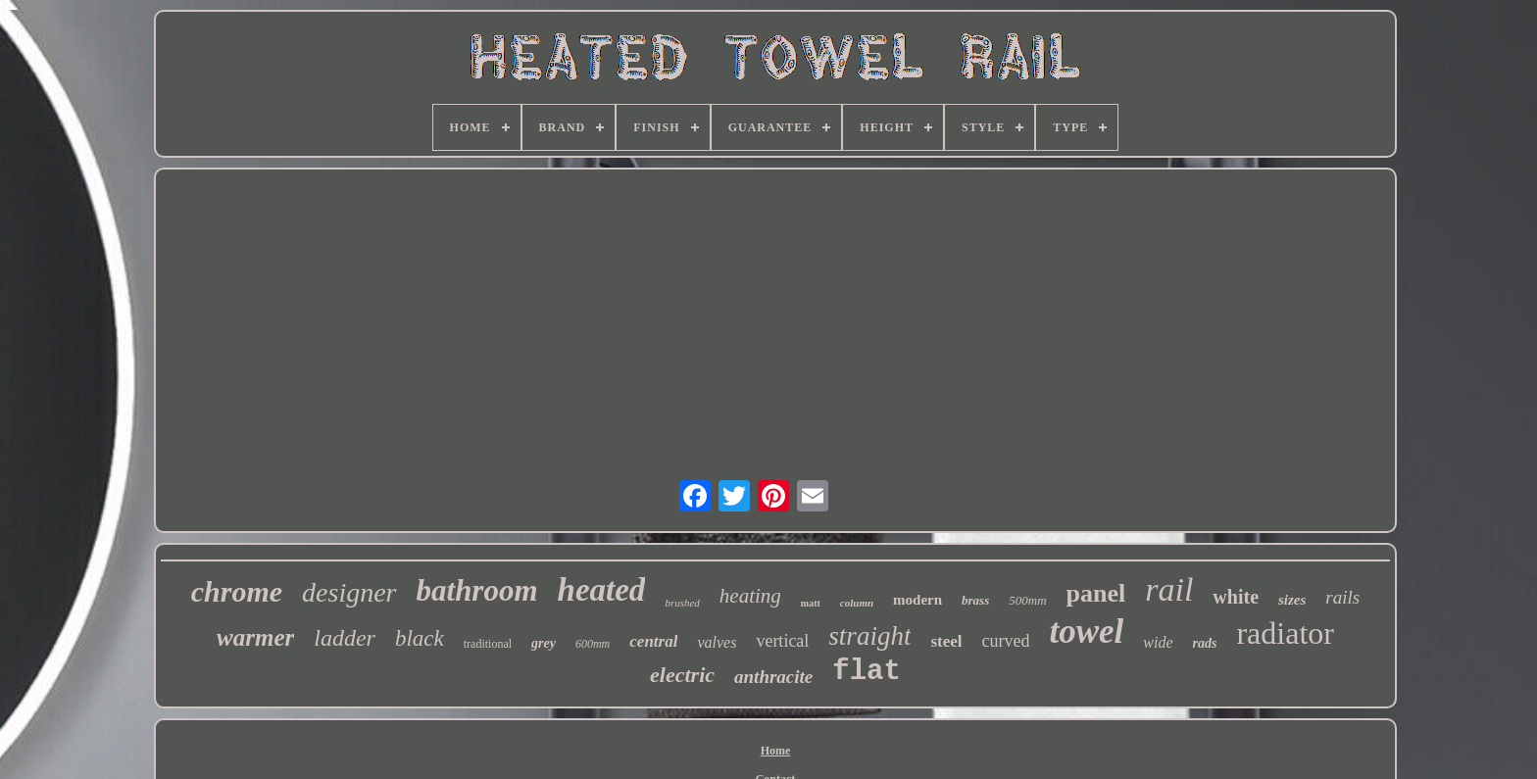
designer (349, 592)
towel (1086, 631)
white (1236, 597)
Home (776, 750)
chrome (236, 591)
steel (946, 641)
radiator (1285, 633)
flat (866, 672)
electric (682, 674)
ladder (344, 638)
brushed (682, 603)
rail (1169, 589)
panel (1096, 593)
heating (750, 596)
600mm (592, 644)
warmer (255, 637)
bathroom (477, 590)
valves (716, 642)
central (653, 641)
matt (810, 603)
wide (1157, 642)
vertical (782, 641)
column (856, 603)
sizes (1292, 600)
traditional (488, 644)
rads (1205, 643)
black (419, 638)
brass (975, 600)
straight (869, 636)
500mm (1027, 600)
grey (543, 643)
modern (917, 600)
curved (1005, 641)
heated (602, 590)
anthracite (773, 676)
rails (1342, 597)
